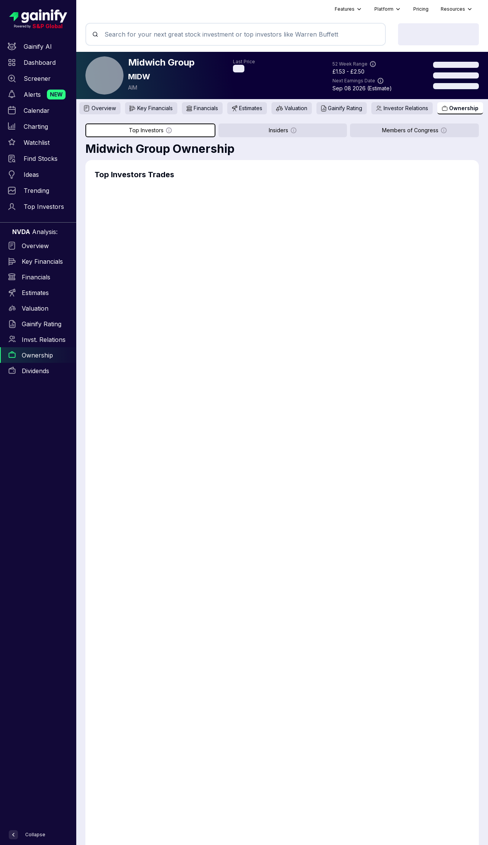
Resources (457, 9)
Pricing (421, 9)
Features (348, 9)
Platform (387, 9)
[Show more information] (373, 64)
